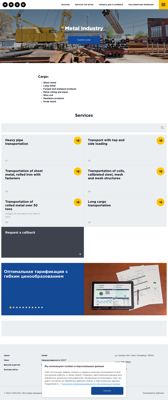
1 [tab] (10, 307)
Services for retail (84, 5)
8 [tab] (32, 307)
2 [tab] (13, 307)
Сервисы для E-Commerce (111, 5)
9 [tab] (35, 307)
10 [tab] (39, 307)
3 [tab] (17, 307)
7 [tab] (29, 307)
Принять (107, 391)
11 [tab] (42, 307)
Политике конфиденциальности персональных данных (91, 384)
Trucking (65, 5)
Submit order (84, 40)
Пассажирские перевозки (141, 5)
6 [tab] (26, 307)
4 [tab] (20, 307)
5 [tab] (23, 307)
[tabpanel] (42, 289)
